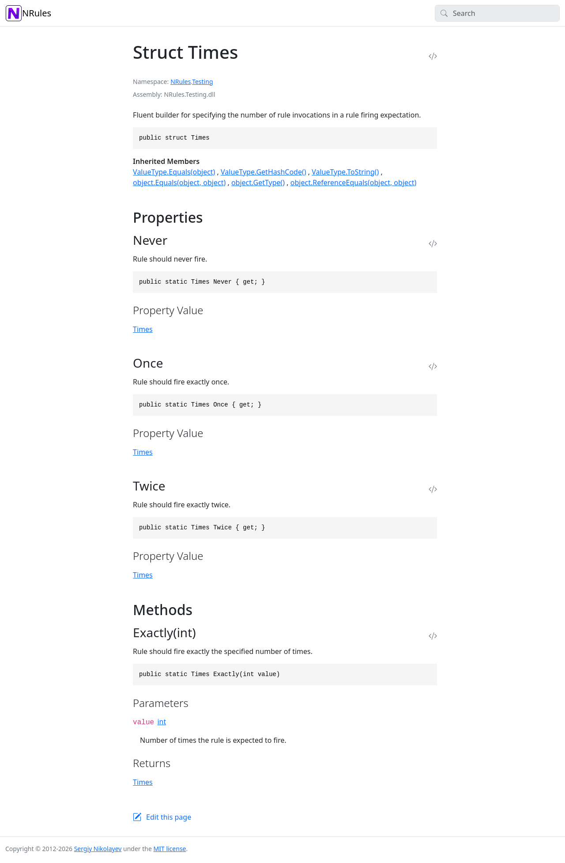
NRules (28, 13)
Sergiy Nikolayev (98, 848)
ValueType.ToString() (345, 172)
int (161, 721)
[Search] (497, 13)
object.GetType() (258, 182)
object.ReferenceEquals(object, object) (353, 182)
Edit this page (168, 817)
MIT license (170, 848)
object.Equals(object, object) (179, 182)
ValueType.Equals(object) (174, 172)
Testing (202, 81)
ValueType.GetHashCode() (263, 172)
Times (143, 329)
